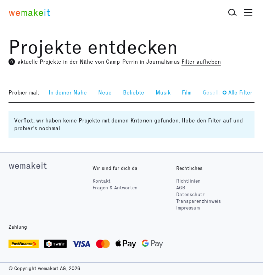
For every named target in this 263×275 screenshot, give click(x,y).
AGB (180, 188)
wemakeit (28, 165)
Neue (105, 92)
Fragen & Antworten (115, 188)
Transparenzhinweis (198, 201)
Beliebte (133, 92)
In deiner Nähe (68, 92)
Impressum (188, 208)
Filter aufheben (201, 61)
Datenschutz (190, 194)
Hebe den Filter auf (206, 120)
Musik (163, 92)
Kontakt (102, 181)
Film (186, 92)
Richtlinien (188, 181)
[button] (232, 12)
